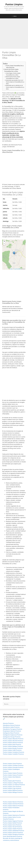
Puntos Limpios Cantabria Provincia (13, 752)
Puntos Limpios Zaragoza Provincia (13, 834)
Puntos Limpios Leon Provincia (12, 786)
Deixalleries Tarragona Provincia (12, 729)
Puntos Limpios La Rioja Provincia (13, 783)
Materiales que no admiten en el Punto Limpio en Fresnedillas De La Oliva (15, 87)
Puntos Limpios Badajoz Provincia (13, 746)
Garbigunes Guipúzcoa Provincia (12, 735)
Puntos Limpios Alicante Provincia (13, 740)
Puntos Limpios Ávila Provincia (12, 744)
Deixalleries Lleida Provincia (11, 727)
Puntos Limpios (14, 4)
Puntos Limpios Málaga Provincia (13, 792)
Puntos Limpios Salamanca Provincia (14, 815)
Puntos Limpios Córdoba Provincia (13, 765)
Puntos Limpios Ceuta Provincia (12, 763)
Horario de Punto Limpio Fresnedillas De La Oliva (11, 70)
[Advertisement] (14, 34)
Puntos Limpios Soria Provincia (12, 825)
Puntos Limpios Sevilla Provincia (12, 823)
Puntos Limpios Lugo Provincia (12, 788)
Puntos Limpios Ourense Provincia (13, 804)
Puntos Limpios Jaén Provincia (12, 781)
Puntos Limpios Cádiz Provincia (12, 750)
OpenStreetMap (17, 269)
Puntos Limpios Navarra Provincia (13, 802)
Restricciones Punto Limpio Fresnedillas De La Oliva (13, 77)
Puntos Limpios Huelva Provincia (12, 773)
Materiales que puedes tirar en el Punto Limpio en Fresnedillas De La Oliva (15, 81)
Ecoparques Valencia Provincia (12, 731)
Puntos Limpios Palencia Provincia (13, 805)
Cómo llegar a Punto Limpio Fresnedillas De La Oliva (13, 74)
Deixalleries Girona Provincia (11, 725)
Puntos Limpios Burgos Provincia (12, 748)
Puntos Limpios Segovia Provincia (13, 821)
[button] (14, 253)
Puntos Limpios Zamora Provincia (13, 832)
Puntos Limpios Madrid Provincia (12, 790)
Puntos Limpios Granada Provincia (13, 767)
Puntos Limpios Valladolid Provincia (13, 830)
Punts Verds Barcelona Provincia (12, 836)
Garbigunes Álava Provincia (11, 733)
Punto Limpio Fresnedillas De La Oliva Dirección (15, 66)
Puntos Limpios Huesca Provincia (13, 775)
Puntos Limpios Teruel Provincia (12, 827)
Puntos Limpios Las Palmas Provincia (14, 784)
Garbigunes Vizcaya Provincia (11, 737)
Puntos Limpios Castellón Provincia (13, 754)
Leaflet (10, 269)
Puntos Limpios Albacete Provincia (13, 739)
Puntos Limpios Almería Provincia (13, 742)
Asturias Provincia (8, 723)
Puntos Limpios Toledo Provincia (12, 829)
